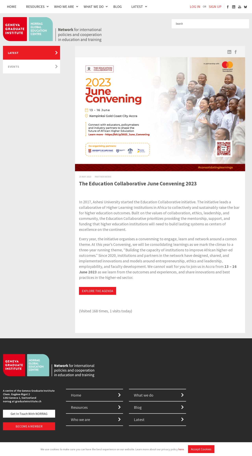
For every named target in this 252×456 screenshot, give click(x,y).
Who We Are (64, 6)
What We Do (94, 6)
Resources (35, 6)
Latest (137, 6)
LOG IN (195, 6)
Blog (117, 6)
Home (11, 6)
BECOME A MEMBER (29, 426)
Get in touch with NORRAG (29, 414)
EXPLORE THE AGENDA (97, 291)
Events (13, 66)
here (181, 449)
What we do (143, 395)
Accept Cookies (201, 449)
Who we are (80, 419)
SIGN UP (215, 6)
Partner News (103, 176)
